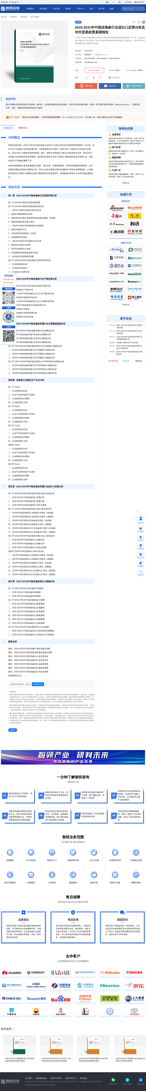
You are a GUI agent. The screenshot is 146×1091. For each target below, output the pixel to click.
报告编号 (78, 51)
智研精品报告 (41, 1078)
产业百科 (57, 8)
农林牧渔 (23, 17)
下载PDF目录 (134, 86)
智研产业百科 (56, 1078)
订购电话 (78, 58)
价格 (76, 70)
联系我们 (83, 1078)
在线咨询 (110, 86)
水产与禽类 (34, 17)
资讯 (92, 8)
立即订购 (86, 86)
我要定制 (138, 361)
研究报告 (44, 8)
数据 (112, 8)
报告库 (69, 8)
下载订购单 (114, 77)
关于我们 (128, 2)
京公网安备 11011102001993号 (90, 1081)
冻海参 (78, 22)
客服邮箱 (78, 62)
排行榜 (102, 8)
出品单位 (78, 55)
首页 (5, 17)
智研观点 (31, 8)
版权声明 (10, 99)
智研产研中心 (70, 1078)
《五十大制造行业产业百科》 (73, 117)
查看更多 (125, 183)
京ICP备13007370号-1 (70, 1081)
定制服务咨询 (38, 684)
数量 (76, 78)
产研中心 (81, 8)
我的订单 (139, 2)
